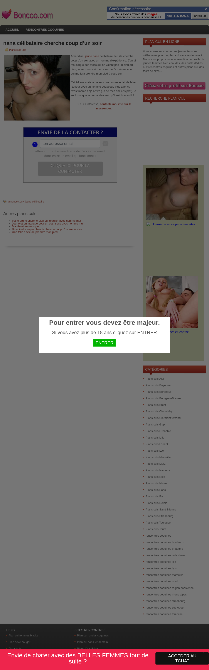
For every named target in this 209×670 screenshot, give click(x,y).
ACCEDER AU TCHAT (182, 658)
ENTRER (104, 342)
